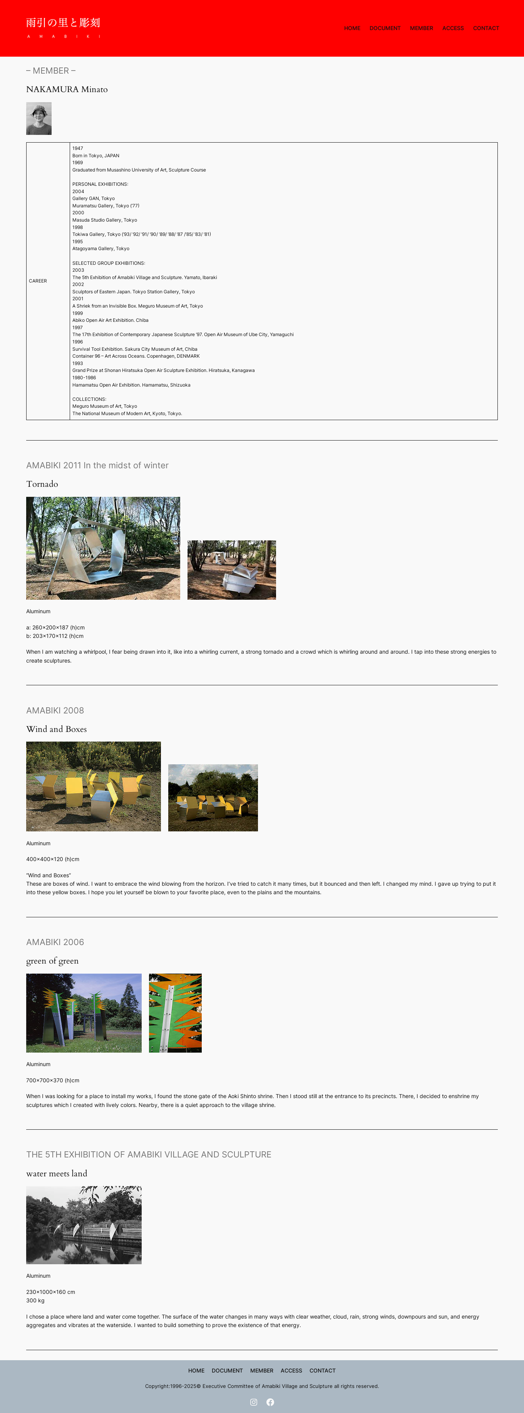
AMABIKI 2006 (55, 942)
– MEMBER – (50, 70)
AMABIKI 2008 (55, 710)
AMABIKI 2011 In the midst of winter (97, 465)
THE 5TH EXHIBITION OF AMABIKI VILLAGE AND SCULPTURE (148, 1154)
